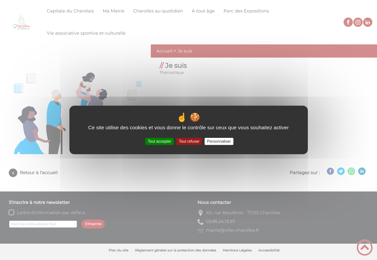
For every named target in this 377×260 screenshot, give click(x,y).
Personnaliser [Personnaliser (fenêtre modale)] (219, 141)
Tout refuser (189, 141)
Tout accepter (159, 141)
